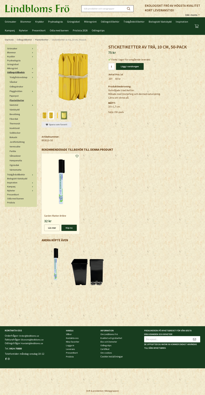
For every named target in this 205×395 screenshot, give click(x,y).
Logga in (70, 345)
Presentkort (39, 30)
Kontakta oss (72, 338)
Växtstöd (22, 105)
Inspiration (182, 21)
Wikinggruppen (111, 390)
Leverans (70, 349)
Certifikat (104, 349)
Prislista (11, 202)
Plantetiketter (17, 100)
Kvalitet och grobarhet (111, 338)
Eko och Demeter (108, 341)
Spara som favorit (56, 124)
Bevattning (15, 114)
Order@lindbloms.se (29, 335)
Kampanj (10, 30)
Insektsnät (15, 128)
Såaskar (13, 81)
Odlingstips (98, 30)
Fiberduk (14, 118)
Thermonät (15, 123)
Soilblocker (15, 132)
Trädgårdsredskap (22, 77)
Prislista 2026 (80, 30)
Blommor (25, 21)
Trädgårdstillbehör (133, 21)
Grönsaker (10, 21)
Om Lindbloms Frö (109, 334)
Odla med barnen (59, 30)
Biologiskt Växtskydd (160, 21)
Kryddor (39, 21)
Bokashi (13, 137)
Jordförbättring (17, 141)
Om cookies (106, 352)
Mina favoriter (72, 341)
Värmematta (15, 169)
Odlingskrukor (16, 86)
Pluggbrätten (22, 91)
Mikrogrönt (90, 21)
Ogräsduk (14, 165)
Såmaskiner (15, 155)
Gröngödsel (73, 21)
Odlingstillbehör (110, 21)
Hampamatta (16, 160)
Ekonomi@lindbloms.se (32, 339)
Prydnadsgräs (55, 21)
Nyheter (23, 30)
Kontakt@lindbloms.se (32, 343)
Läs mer (52, 227)
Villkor (69, 334)
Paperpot (14, 95)
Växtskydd (15, 109)
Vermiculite (15, 146)
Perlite (13, 151)
